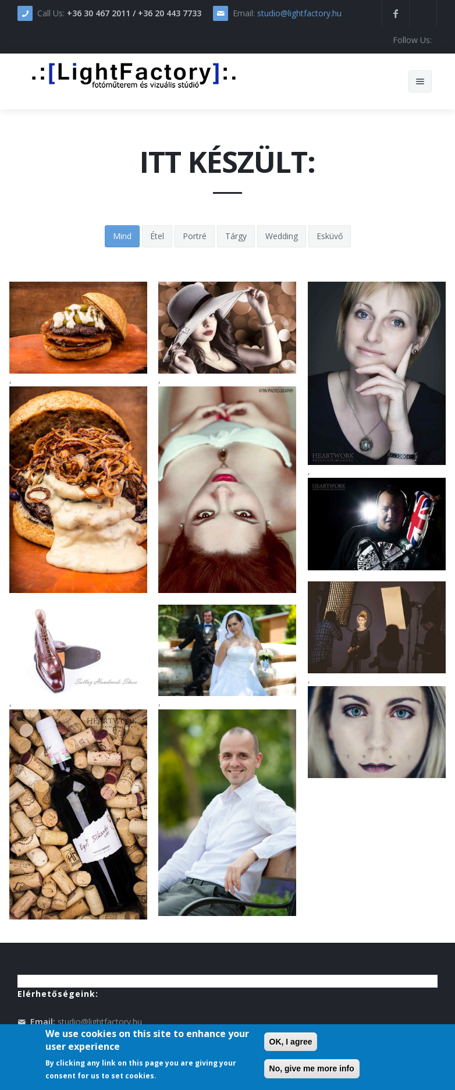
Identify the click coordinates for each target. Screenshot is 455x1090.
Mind (122, 236)
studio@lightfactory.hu (299, 13)
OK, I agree (290, 1041)
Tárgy (236, 236)
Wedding (281, 236)
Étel (157, 236)
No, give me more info (311, 1068)
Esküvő (330, 236)
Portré (195, 236)
